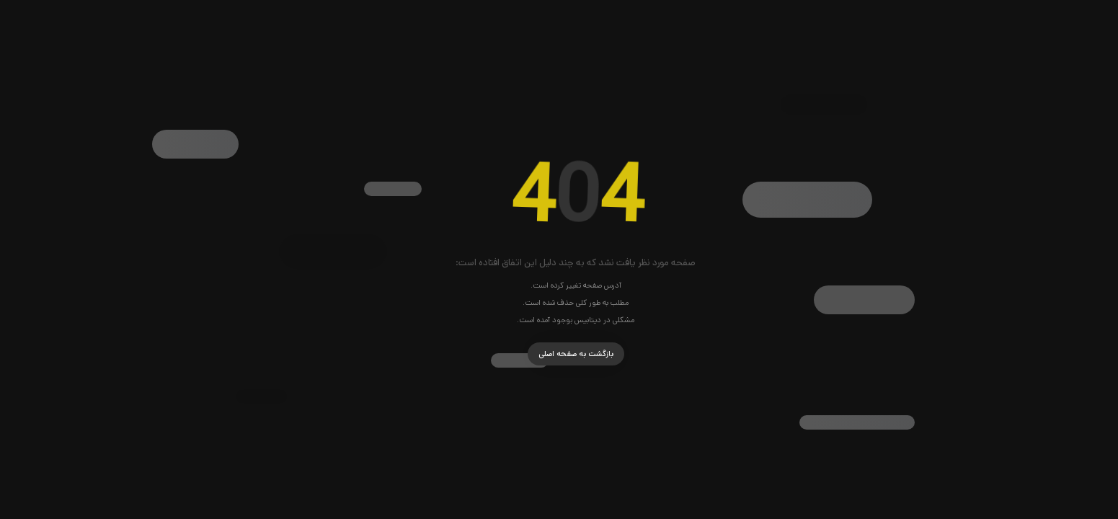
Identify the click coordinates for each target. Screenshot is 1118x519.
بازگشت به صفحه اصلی (559, 354)
